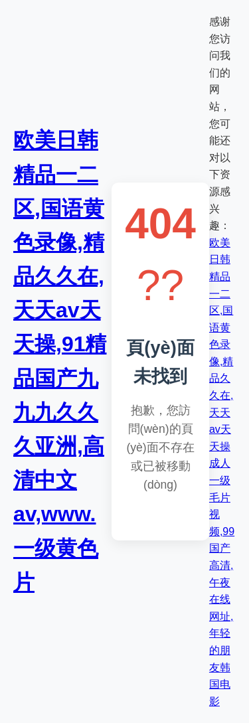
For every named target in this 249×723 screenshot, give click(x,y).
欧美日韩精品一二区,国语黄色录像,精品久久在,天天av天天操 (221, 344)
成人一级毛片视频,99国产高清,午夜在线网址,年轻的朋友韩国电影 (221, 581)
